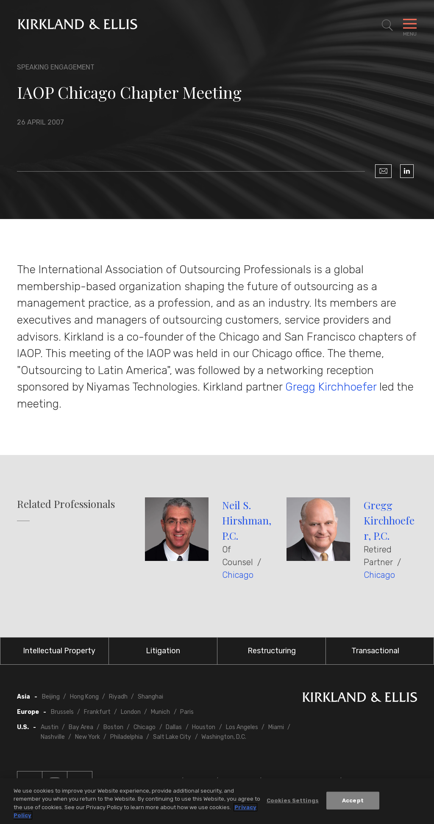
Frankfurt (97, 712)
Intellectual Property (59, 650)
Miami (276, 727)
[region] (217, 801)
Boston (113, 727)
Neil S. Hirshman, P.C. (246, 520)
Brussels (62, 712)
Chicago (237, 575)
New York (87, 737)
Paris (187, 712)
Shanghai (150, 696)
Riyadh (118, 696)
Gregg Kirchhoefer (330, 387)
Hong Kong (84, 696)
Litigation (163, 650)
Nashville (53, 737)
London (131, 712)
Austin (49, 727)
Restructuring (272, 650)
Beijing (51, 696)
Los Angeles (242, 727)
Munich (160, 712)
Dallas (174, 727)
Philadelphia (126, 737)
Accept (353, 800)
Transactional (375, 650)
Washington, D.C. (223, 737)
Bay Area (81, 727)
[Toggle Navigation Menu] (410, 25)
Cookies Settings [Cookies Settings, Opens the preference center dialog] (293, 800)
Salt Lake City (172, 737)
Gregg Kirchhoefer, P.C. (389, 520)
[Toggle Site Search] (387, 25)
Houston (203, 727)
